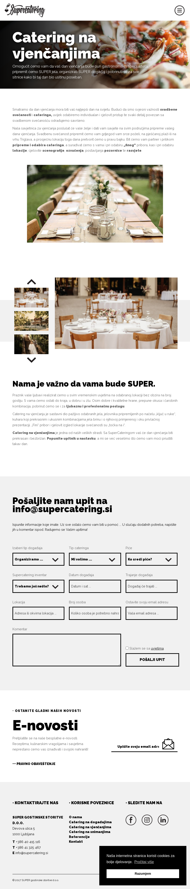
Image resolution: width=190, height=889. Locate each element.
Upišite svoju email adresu (140, 746)
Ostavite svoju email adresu (147, 602)
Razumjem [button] (143, 873)
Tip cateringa (79, 548)
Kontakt (76, 841)
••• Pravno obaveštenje (33, 764)
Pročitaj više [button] (144, 862)
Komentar (19, 629)
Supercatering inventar (29, 575)
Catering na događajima (90, 822)
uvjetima (157, 648)
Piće (129, 548)
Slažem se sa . (145, 648)
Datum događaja (81, 575)
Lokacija (18, 602)
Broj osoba (77, 602)
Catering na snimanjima (89, 832)
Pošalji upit (152, 660)
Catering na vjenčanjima (90, 827)
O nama (75, 817)
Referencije (79, 837)
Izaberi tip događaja (27, 548)
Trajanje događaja (139, 575)
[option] (116, 313)
